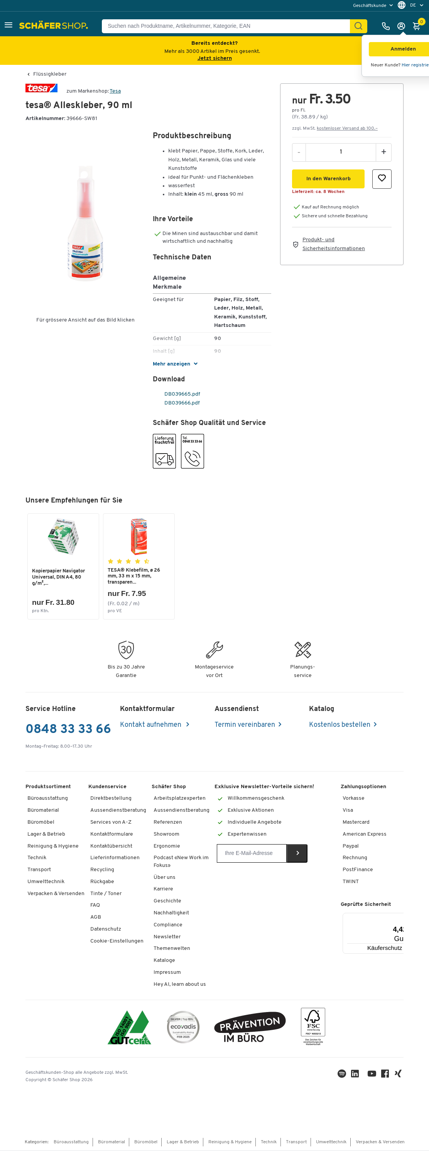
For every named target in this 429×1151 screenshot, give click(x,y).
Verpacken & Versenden (55, 894)
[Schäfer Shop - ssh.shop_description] (54, 26)
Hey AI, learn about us (180, 985)
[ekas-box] (250, 1029)
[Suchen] (358, 26)
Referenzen (168, 823)
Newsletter (167, 938)
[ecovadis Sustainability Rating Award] (183, 1029)
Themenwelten (172, 949)
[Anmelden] (403, 26)
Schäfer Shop (169, 787)
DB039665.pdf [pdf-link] (177, 394)
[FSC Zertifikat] (313, 1029)
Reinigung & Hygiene (53, 847)
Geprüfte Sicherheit (366, 905)
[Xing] (399, 1076)
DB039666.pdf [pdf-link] (177, 403)
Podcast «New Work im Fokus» (181, 862)
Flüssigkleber (49, 74)
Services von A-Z (111, 823)
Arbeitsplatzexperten (180, 799)
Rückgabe (102, 882)
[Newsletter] (252, 854)
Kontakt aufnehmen (151, 726)
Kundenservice (107, 787)
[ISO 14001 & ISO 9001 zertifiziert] (129, 1029)
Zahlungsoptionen (363, 787)
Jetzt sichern (215, 58)
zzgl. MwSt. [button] (335, 128)
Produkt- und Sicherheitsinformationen (333, 244)
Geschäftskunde (370, 5)
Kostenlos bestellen (339, 726)
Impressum (167, 973)
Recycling (102, 870)
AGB (95, 918)
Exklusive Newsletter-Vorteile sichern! (264, 787)
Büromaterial (43, 811)
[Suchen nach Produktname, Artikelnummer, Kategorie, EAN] (229, 26)
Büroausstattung (47, 799)
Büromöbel (40, 823)
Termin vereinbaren (244, 726)
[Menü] (403, 918)
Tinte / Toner (106, 894)
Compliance (168, 926)
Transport (39, 870)
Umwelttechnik (45, 882)
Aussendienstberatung (118, 811)
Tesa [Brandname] (115, 91)
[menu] (374, 5)
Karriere (163, 890)
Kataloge (164, 961)
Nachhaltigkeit (171, 914)
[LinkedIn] (342, 1076)
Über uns (165, 878)
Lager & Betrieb (46, 835)
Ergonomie (167, 847)
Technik (36, 859)
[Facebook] (385, 1076)
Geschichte (167, 902)
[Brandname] (41, 91)
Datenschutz (105, 930)
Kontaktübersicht (111, 847)
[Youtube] (372, 1076)
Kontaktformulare (111, 835)
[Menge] (341, 152)
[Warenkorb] (418, 26)
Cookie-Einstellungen (117, 942)
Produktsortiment (48, 787)
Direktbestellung (111, 799)
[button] (8, 26)
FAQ (95, 906)
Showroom (166, 835)
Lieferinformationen (115, 859)
